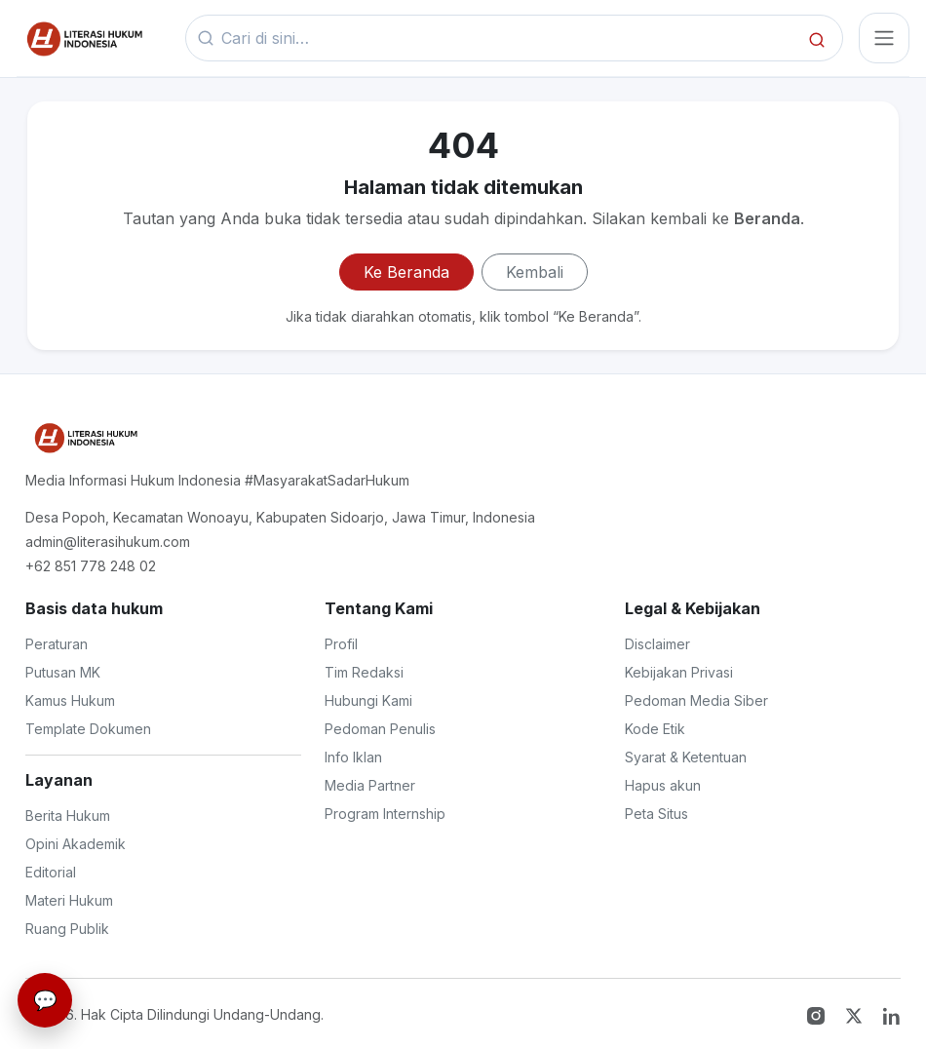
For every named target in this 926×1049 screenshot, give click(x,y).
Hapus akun (663, 785)
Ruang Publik (67, 928)
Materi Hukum (69, 900)
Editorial (50, 872)
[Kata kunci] (508, 38)
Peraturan (56, 644)
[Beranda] (83, 38)
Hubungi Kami (368, 700)
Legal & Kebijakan (692, 608)
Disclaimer (657, 644)
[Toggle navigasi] (884, 38)
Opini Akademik (75, 843)
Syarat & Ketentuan (686, 757)
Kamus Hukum (70, 700)
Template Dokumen (88, 728)
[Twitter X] (856, 1014)
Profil (341, 644)
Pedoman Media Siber (696, 700)
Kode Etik (655, 728)
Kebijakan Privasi (679, 672)
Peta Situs (656, 813)
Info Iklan (353, 757)
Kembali (534, 272)
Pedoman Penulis (380, 728)
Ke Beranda (406, 272)
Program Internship (385, 813)
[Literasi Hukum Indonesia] (84, 437)
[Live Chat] (45, 1000)
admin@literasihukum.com (107, 541)
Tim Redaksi (364, 672)
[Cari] (817, 38)
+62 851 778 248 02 (90, 566)
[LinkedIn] (892, 1014)
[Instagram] (818, 1014)
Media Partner (370, 785)
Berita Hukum (67, 815)
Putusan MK (62, 672)
